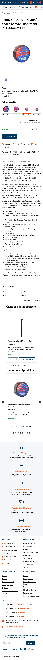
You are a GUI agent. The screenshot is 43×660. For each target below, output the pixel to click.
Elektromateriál (9, 546)
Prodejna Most (28, 579)
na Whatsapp (19, 616)
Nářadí (14, 13)
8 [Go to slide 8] (29, 365)
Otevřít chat (21, 612)
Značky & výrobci (7, 585)
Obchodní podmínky (30, 558)
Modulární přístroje (10, 556)
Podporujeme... (28, 593)
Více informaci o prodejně (14, 626)
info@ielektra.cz (25, 608)
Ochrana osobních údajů (31, 596)
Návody (4, 576)
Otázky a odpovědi (8, 582)
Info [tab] (4, 161)
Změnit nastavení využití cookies (10, 592)
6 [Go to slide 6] (25, 365)
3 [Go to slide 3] (18, 365)
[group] (21, 336)
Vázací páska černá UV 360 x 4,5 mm (20, 341)
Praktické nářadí (23, 13)
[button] (24, 2)
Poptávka (5, 588)
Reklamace (27, 555)
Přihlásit (30, 643)
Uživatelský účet (28, 561)
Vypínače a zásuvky (10, 550)
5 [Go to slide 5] (22, 365)
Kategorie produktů (29, 543)
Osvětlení (7, 560)
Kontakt (25, 549)
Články (25, 567)
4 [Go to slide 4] (20, 365)
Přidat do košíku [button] (27, 359)
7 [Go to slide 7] (27, 365)
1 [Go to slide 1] (13, 365)
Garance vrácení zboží (30, 552)
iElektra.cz (7, 13)
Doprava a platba (29, 546)
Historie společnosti (30, 590)
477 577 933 (16, 604)
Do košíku (9, 137)
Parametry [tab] (11, 161)
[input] (12, 359)
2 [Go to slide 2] (15, 365)
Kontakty (26, 576)
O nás (25, 587)
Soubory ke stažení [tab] (23, 161)
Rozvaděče (8, 553)
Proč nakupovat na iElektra (29, 583)
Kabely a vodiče (9, 543)
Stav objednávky (29, 564)
